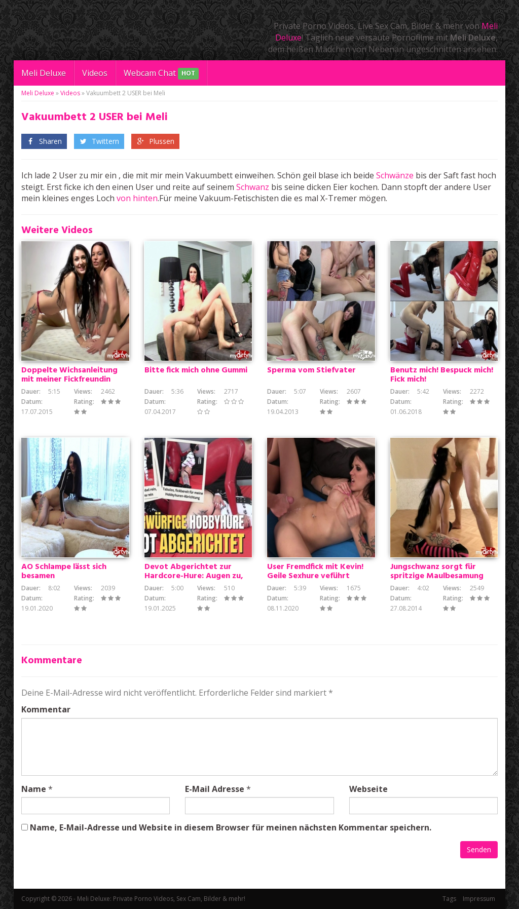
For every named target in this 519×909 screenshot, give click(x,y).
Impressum (479, 898)
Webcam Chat (161, 73)
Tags (449, 898)
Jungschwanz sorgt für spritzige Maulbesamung (437, 571)
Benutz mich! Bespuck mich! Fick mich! (441, 375)
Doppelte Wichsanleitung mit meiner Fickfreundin (69, 375)
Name (33, 788)
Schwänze (395, 175)
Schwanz (252, 187)
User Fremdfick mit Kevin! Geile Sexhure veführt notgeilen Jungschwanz (315, 576)
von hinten (137, 198)
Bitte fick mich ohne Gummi (195, 370)
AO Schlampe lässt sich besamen (63, 571)
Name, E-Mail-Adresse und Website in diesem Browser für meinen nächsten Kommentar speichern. (230, 827)
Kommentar (45, 709)
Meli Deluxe (43, 73)
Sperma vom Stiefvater (311, 370)
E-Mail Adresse (214, 788)
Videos (94, 73)
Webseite (368, 788)
